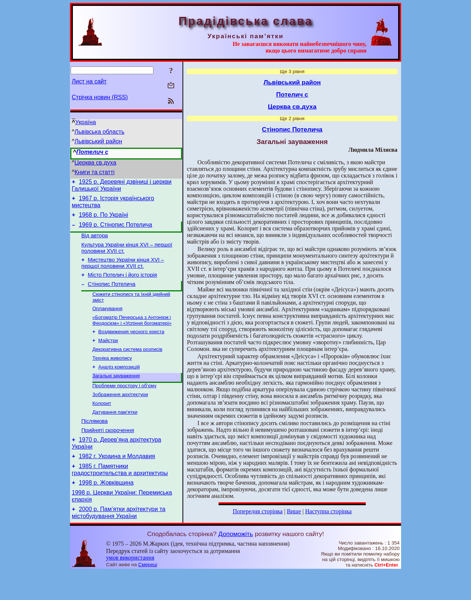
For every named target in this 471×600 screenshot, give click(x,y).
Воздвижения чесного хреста (131, 344)
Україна (85, 122)
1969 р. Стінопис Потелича (115, 229)
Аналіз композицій (119, 382)
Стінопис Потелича (111, 294)
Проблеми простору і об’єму (124, 403)
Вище (294, 511)
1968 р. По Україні (103, 218)
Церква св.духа (95, 162)
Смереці (147, 593)
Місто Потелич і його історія (122, 284)
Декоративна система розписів (127, 363)
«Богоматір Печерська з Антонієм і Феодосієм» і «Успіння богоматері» (131, 332)
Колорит (101, 422)
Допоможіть (235, 562)
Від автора (94, 241)
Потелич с (92, 152)
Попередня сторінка (258, 511)
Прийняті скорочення (107, 452)
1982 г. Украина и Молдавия (117, 480)
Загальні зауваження (116, 392)
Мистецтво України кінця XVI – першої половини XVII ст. (122, 271)
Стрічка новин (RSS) (100, 97)
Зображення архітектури (120, 412)
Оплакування (107, 320)
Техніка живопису (112, 373)
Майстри (108, 354)
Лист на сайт (89, 81)
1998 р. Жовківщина (106, 509)
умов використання (130, 586)
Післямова (94, 442)
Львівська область (99, 132)
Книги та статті (95, 172)
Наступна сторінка (328, 511)
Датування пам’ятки (114, 431)
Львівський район (98, 141)
